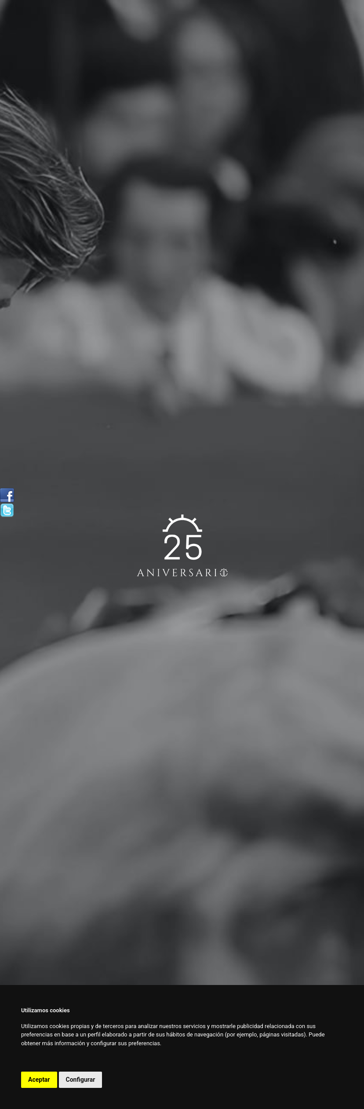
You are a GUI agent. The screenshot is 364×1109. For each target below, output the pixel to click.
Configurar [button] (80, 1079)
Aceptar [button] (39, 1079)
